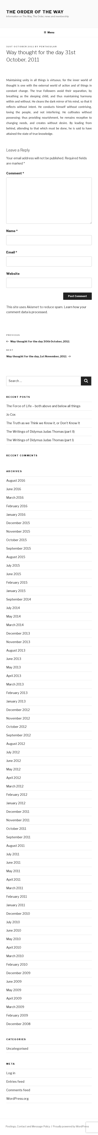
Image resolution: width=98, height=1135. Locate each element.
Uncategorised (17, 1048)
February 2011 (16, 896)
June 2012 (13, 761)
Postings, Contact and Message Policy (28, 1126)
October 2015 (16, 540)
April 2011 (13, 879)
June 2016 (13, 489)
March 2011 (14, 888)
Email (11, 252)
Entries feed (15, 1081)
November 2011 (18, 820)
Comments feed (18, 1090)
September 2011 (18, 837)
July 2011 (12, 854)
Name (12, 231)
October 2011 (16, 828)
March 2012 (15, 786)
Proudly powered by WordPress (71, 1126)
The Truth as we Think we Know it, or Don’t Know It (43, 423)
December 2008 (18, 1024)
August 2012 (15, 744)
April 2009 (14, 998)
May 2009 (13, 990)
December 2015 (18, 523)
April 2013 (13, 676)
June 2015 (13, 574)
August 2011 (15, 846)
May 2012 (13, 769)
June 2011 (13, 862)
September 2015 (18, 548)
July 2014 (13, 608)
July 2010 (13, 922)
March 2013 (15, 684)
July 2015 (13, 565)
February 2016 (17, 506)
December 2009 (18, 973)
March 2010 (15, 956)
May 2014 (13, 616)
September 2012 (18, 735)
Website (13, 273)
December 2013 (18, 633)
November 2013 (18, 642)
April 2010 (13, 947)
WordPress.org (17, 1098)
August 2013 (15, 650)
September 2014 (18, 599)
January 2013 (16, 701)
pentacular (48, 46)
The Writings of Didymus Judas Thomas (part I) (40, 440)
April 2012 (13, 778)
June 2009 (14, 981)
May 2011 (13, 871)
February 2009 (17, 1015)
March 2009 (15, 1007)
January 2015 (16, 591)
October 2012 (16, 727)
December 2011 (17, 811)
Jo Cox (11, 414)
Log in (10, 1073)
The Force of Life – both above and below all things (43, 406)
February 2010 (17, 964)
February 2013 (17, 693)
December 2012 (18, 710)
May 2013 (13, 667)
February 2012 (16, 794)
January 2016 (16, 514)
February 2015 (17, 582)
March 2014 (15, 625)
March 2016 (15, 497)
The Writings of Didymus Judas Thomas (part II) (40, 431)
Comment (15, 173)
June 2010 (13, 930)
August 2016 (15, 480)
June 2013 (13, 659)
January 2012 (15, 803)
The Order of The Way (35, 11)
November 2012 (18, 718)
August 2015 (15, 557)
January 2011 (15, 905)
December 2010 (18, 913)
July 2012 (13, 752)
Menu (49, 32)
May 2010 (13, 939)
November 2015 (18, 531)
